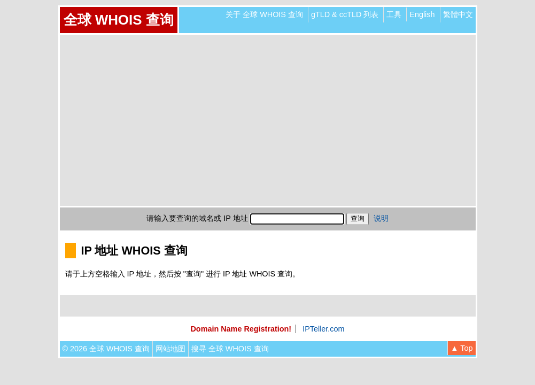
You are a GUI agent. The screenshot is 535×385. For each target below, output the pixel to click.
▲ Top (461, 348)
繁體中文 (458, 14)
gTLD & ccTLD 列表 (344, 14)
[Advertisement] (268, 120)
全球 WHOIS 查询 (119, 19)
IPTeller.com (323, 329)
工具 (393, 14)
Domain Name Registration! (240, 329)
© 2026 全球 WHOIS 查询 (106, 348)
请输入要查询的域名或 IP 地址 (196, 218)
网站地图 (170, 348)
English (422, 14)
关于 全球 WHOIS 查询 (264, 14)
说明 (381, 218)
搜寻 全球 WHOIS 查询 (230, 348)
